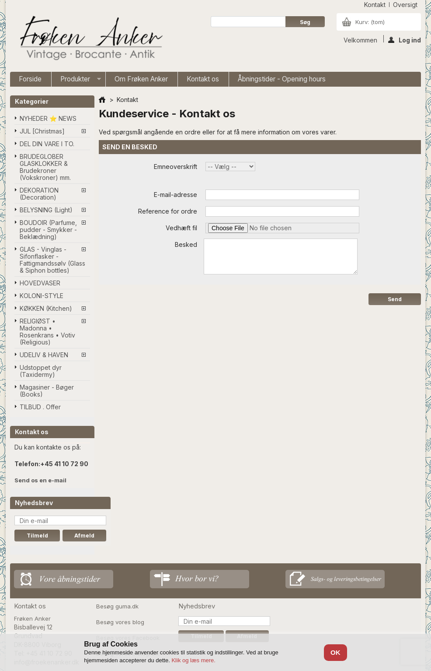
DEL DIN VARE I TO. (47, 144)
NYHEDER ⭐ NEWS (48, 118)
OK (335, 652)
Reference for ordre (167, 211)
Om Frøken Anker (141, 79)
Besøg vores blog (120, 621)
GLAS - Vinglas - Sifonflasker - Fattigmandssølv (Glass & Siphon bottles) (52, 260)
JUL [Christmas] (42, 131)
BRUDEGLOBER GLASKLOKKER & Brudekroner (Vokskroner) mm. (45, 167)
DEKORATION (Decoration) (39, 193)
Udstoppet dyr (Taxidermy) (41, 371)
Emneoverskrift (175, 166)
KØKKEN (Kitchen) (46, 308)
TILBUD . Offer (40, 407)
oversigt (405, 4)
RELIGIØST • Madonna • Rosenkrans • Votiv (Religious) (47, 331)
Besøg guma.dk (117, 606)
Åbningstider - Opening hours (282, 79)
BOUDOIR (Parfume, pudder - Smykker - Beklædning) (48, 229)
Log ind (404, 39)
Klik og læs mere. (193, 660)
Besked (186, 244)
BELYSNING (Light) (46, 210)
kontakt (375, 4)
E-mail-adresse (175, 194)
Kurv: (370, 21)
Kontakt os (203, 79)
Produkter (76, 81)
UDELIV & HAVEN (44, 354)
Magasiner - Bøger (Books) (47, 390)
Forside (30, 79)
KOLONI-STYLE (41, 295)
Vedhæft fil (181, 228)
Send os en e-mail (40, 480)
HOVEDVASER (40, 283)
